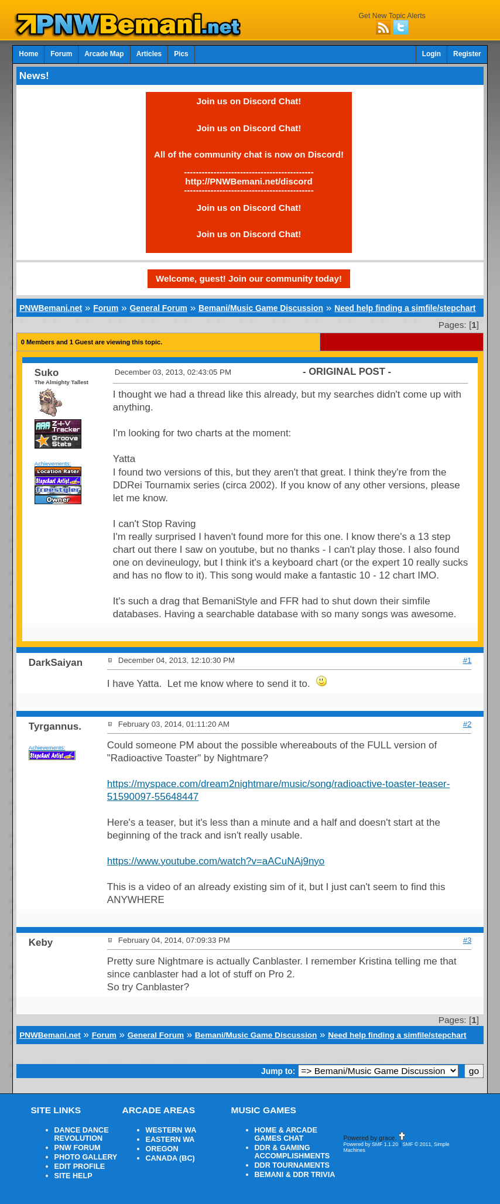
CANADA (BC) (170, 1158)
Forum (61, 54)
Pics (181, 54)
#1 (467, 660)
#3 (467, 940)
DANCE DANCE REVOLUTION (81, 1134)
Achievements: (53, 463)
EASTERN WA (170, 1139)
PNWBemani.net (50, 308)
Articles (149, 54)
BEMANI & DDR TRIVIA (295, 1175)
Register (467, 54)
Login (431, 54)
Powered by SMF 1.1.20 (371, 1144)
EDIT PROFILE (79, 1166)
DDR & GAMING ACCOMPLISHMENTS (292, 1152)
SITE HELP (73, 1176)
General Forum (158, 308)
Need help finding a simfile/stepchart (404, 308)
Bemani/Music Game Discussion (260, 308)
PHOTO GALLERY (86, 1157)
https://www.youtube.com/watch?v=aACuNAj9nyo (215, 861)
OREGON (162, 1149)
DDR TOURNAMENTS (292, 1165)
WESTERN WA (171, 1130)
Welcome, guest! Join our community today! (249, 278)
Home (28, 54)
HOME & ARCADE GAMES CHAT (286, 1134)
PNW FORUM (77, 1148)
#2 (467, 724)
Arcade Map (104, 54)
